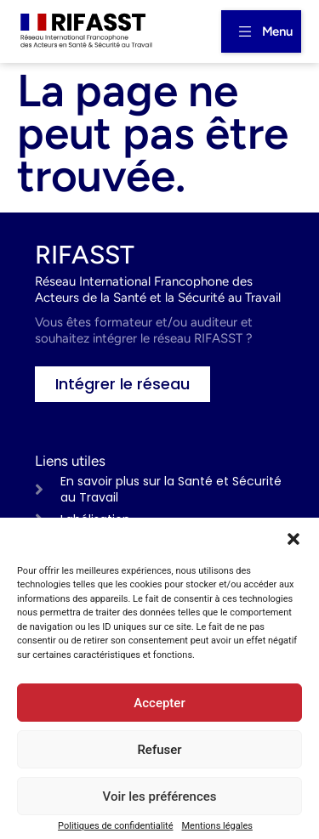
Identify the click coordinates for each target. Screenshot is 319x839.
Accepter (159, 703)
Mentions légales (217, 825)
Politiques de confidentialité (115, 825)
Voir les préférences (160, 796)
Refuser (159, 749)
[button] (293, 538)
